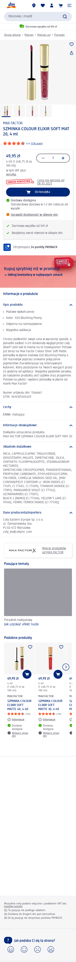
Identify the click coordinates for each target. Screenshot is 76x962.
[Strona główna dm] (11, 5)
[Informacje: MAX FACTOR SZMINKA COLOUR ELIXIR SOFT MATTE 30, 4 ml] (46, 720)
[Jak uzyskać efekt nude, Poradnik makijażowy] (38, 600)
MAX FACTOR (12, 123)
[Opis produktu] (38, 305)
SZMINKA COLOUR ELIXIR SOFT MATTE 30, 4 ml (50, 705)
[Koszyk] (60, 5)
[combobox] (38, 16)
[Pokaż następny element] (65, 667)
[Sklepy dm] (33, 5)
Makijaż (29, 35)
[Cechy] (38, 407)
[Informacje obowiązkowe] (38, 425)
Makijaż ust (43, 35)
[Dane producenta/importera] (38, 513)
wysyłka (11, 174)
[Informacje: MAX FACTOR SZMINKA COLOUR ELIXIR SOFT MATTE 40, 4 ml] (15, 720)
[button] (69, 5)
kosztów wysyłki (13, 906)
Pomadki (59, 35)
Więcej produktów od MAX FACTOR (36, 550)
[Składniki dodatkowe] (38, 447)
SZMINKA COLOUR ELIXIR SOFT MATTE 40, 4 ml (19, 705)
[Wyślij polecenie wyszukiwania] (65, 16)
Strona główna (12, 35)
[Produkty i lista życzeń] (42, 5)
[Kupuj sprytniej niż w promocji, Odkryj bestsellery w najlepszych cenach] (38, 271)
